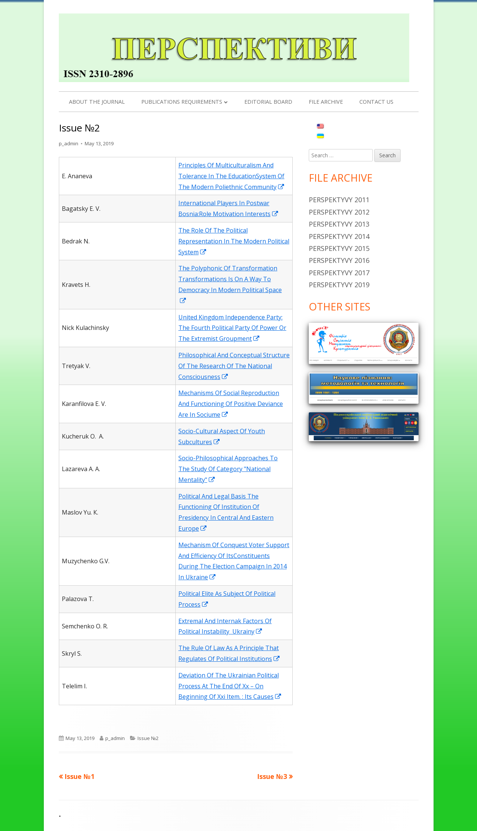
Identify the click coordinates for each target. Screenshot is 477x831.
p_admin (68, 143)
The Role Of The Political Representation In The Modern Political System (233, 241)
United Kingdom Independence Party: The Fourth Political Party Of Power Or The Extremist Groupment (232, 328)
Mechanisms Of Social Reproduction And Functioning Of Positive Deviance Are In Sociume (230, 404)
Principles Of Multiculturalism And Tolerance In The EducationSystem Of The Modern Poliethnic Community (231, 176)
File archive (326, 101)
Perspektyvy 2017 (339, 272)
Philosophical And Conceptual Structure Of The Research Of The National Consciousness (234, 366)
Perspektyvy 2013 (339, 223)
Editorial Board (268, 101)
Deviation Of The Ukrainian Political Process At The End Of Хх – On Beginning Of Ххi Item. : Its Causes (230, 686)
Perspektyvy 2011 (339, 199)
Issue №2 (148, 738)
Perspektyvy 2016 (339, 260)
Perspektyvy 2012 (339, 211)
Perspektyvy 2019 (339, 284)
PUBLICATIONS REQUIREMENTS (181, 101)
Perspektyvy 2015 (339, 248)
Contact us (376, 101)
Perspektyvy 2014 (339, 236)
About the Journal (97, 101)
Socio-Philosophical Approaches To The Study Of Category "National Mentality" (228, 469)
